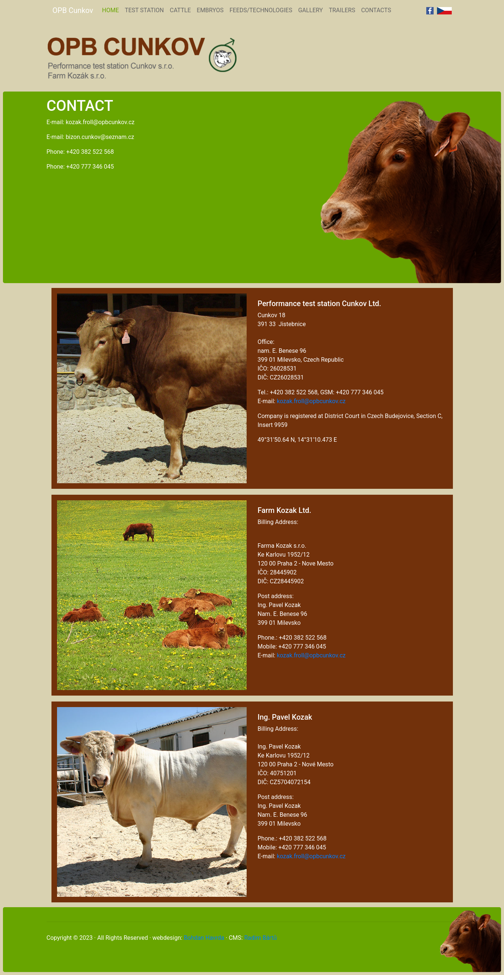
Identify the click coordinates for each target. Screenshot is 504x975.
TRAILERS (342, 10)
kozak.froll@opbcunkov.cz (311, 401)
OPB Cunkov (73, 10)
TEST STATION (144, 10)
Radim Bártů (260, 937)
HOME (111, 10)
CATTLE (180, 10)
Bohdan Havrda (204, 937)
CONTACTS (376, 10)
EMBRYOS (210, 10)
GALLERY (310, 10)
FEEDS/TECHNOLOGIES (261, 10)
